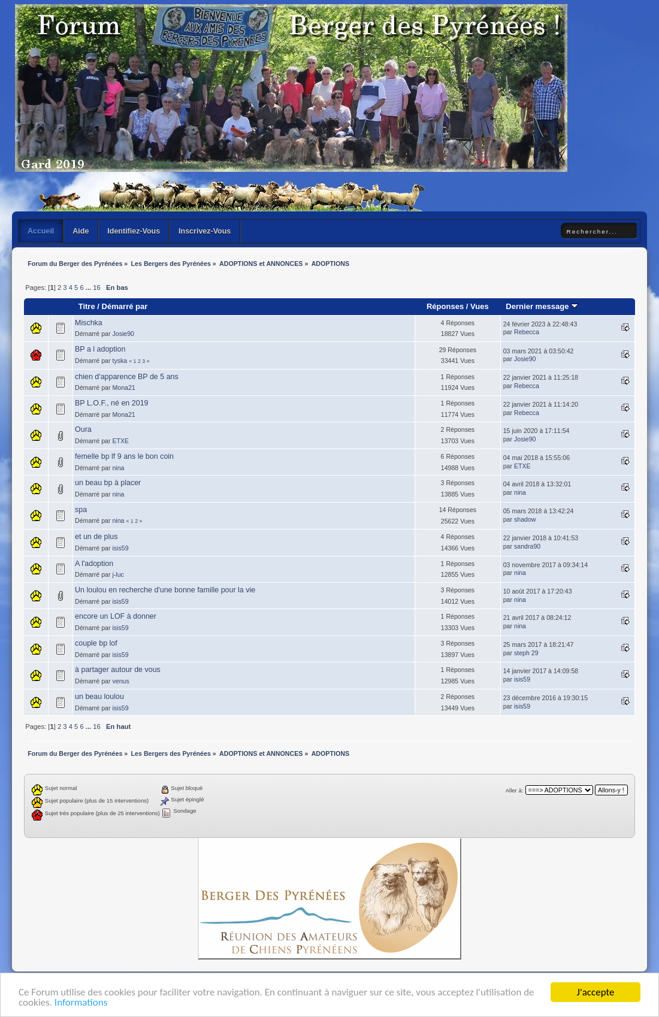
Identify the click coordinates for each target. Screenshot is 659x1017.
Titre (86, 306)
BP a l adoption (100, 349)
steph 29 (526, 652)
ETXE (120, 440)
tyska (119, 360)
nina (118, 467)
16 (96, 287)
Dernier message (542, 306)
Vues (479, 306)
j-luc (117, 574)
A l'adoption (94, 563)
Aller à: (515, 790)
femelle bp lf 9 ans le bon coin (124, 456)
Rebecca (526, 331)
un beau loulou (99, 696)
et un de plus (96, 536)
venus (120, 681)
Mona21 (123, 387)
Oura (83, 429)
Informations (81, 1003)
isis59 (120, 548)
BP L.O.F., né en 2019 (111, 403)
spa (81, 510)
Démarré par (125, 306)
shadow (525, 519)
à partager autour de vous (118, 669)
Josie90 (123, 333)
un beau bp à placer (108, 483)
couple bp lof (96, 643)
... (89, 287)
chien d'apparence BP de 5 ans (127, 377)
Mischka (88, 323)
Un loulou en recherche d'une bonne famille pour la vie (165, 590)
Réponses (445, 306)
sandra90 (527, 546)
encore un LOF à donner (115, 616)
